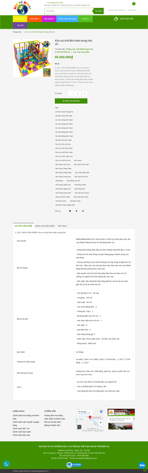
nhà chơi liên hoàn (81, 197)
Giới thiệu (34, 19)
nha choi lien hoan (82, 193)
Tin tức (85, 19)
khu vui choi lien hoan (64, 148)
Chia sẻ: (58, 211)
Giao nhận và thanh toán (54, 419)
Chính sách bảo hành (22, 432)
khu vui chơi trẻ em (63, 160)
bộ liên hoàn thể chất (64, 116)
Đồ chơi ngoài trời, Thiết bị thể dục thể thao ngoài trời (67, 5)
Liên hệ (20, 25)
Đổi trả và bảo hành (52, 422)
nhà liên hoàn (75, 201)
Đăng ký (122, 10)
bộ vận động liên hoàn (64, 136)
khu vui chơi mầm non (64, 156)
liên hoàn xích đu (81, 177)
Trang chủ (20, 19)
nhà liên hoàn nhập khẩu (65, 205)
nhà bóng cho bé (73, 181)
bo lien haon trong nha (64, 112)
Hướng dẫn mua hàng (53, 415)
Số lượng (58, 93)
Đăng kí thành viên (52, 425)
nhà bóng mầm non (63, 185)
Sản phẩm (49, 19)
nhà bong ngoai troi (63, 189)
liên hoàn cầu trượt (81, 164)
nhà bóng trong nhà (63, 193)
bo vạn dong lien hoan (64, 128)
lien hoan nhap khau (63, 168)
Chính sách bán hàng (67, 19)
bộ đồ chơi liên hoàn (64, 140)
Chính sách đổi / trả (21, 428)
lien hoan (77, 160)
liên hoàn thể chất (82, 173)
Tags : (57, 108)
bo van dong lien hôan (64, 124)
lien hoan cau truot (63, 164)
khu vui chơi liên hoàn (64, 152)
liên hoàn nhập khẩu (63, 173)
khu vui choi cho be (63, 144)
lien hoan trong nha (63, 177)
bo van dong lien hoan (64, 120)
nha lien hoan (61, 201)
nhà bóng (59, 181)
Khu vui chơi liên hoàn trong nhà (51, 232)
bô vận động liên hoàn (64, 132)
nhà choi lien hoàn (63, 197)
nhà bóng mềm (80, 185)
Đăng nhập (113, 10)
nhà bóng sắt (80, 189)
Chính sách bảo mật (21, 435)
